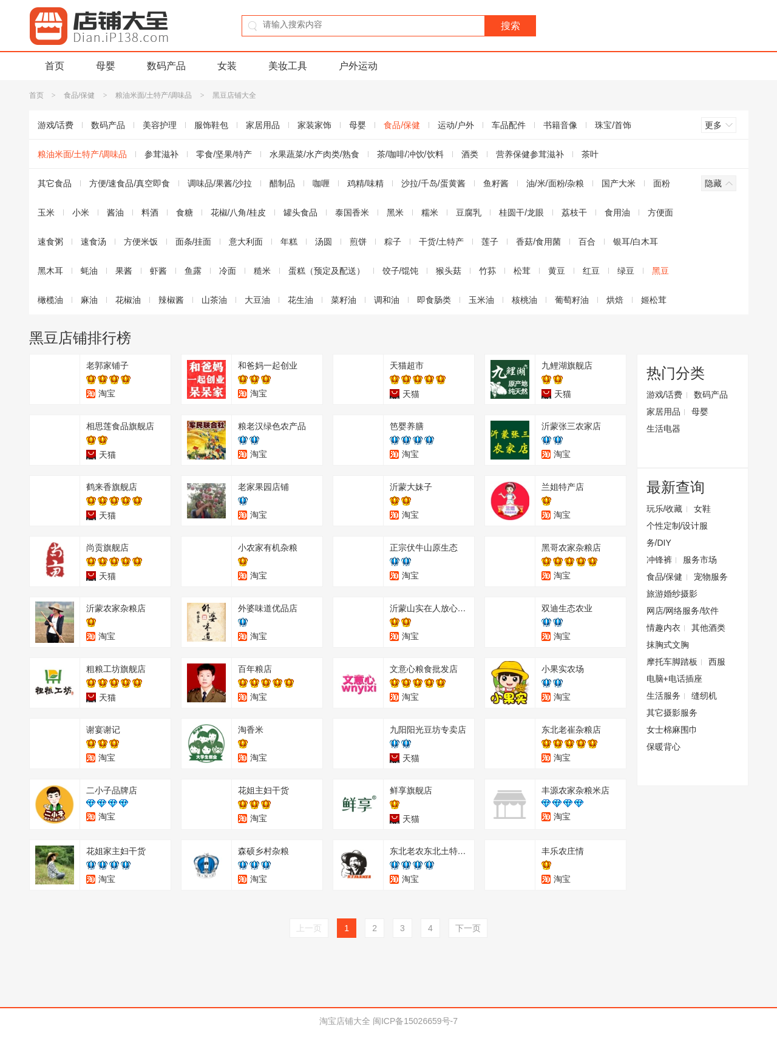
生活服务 (663, 695)
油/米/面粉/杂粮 (555, 183)
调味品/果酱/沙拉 (220, 183)
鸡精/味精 (365, 183)
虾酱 (158, 271)
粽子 (392, 241)
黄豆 (556, 271)
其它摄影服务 (671, 712)
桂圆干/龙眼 (521, 212)
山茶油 (214, 300)
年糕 (288, 241)
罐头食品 (300, 212)
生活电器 (663, 428)
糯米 (429, 212)
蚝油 (89, 271)
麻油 (89, 300)
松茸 (522, 271)
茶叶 (590, 154)
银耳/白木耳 (635, 241)
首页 (54, 66)
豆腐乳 (468, 212)
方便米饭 (141, 241)
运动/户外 (456, 125)
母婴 (105, 66)
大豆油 (257, 300)
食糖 (184, 212)
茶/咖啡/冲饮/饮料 (410, 154)
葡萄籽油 (572, 300)
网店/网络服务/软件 (682, 611)
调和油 (386, 300)
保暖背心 (663, 746)
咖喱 (321, 183)
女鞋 (702, 509)
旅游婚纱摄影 (671, 594)
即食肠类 (434, 300)
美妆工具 (287, 66)
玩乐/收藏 (664, 509)
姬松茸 (654, 300)
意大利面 (246, 241)
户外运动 (358, 66)
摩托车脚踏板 (671, 662)
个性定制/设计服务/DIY (677, 534)
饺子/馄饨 (400, 271)
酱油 (115, 212)
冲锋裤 (659, 560)
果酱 (123, 271)
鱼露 (193, 271)
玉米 (46, 212)
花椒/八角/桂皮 (238, 212)
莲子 (489, 241)
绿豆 (625, 271)
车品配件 (509, 125)
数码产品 (166, 66)
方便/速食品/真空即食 (130, 183)
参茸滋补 (161, 154)
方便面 (660, 212)
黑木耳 (50, 271)
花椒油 (128, 300)
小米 (80, 212)
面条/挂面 (193, 241)
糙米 (262, 271)
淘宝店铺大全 (344, 1021)
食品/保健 (79, 95)
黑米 (395, 212)
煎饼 (358, 241)
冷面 (227, 271)
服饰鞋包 (211, 125)
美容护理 (160, 125)
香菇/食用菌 (538, 241)
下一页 (468, 928)
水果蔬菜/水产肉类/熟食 (314, 154)
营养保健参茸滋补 (530, 154)
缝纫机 (704, 695)
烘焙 (614, 300)
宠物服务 (711, 577)
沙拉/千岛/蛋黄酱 (433, 183)
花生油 (300, 300)
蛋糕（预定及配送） (326, 271)
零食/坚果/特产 (224, 154)
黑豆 (660, 271)
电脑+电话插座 (674, 679)
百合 (587, 241)
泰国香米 (352, 212)
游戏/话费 (56, 125)
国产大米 (619, 183)
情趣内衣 (663, 628)
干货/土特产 (441, 241)
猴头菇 (448, 271)
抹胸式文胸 (667, 645)
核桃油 (524, 300)
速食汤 (93, 241)
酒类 (469, 154)
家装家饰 (314, 125)
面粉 (661, 183)
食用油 (617, 212)
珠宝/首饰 (613, 125)
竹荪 (487, 271)
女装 (227, 66)
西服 (716, 662)
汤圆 (323, 241)
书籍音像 (560, 125)
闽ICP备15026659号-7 (415, 1021)
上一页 (309, 928)
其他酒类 (708, 628)
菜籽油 (343, 300)
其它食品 (55, 183)
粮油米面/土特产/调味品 (153, 95)
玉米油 (481, 300)
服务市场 (700, 560)
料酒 (149, 212)
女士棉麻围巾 (671, 729)
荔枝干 (574, 212)
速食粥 (50, 241)
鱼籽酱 (496, 183)
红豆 (591, 271)
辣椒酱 (171, 300)
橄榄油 (50, 300)
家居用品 (263, 125)
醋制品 (282, 183)
